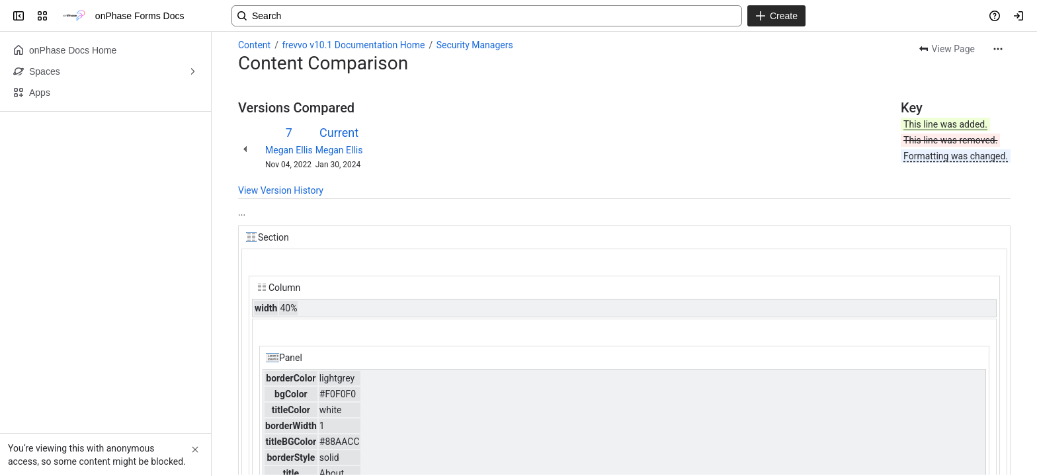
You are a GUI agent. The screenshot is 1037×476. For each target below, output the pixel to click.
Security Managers (474, 45)
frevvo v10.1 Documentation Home (353, 45)
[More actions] (998, 49)
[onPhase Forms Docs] (74, 15)
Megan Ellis (289, 150)
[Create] (776, 15)
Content (254, 45)
